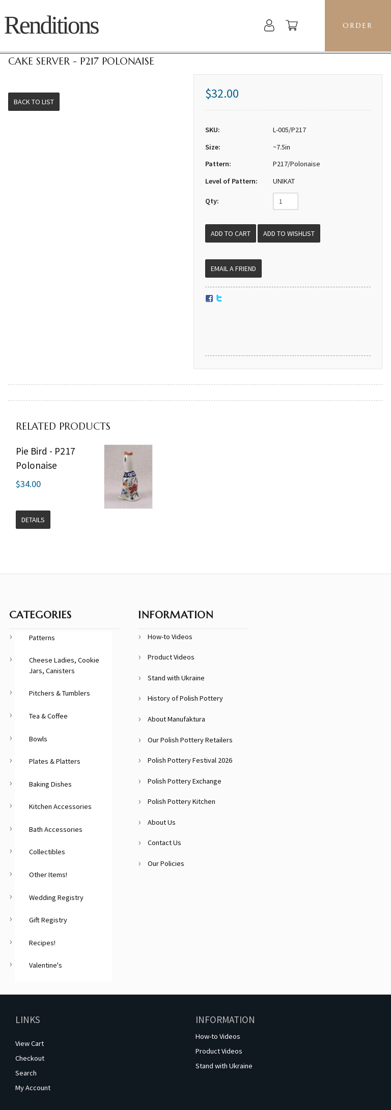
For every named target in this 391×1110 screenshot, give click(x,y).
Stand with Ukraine (176, 677)
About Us (162, 822)
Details (33, 519)
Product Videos (171, 657)
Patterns (42, 637)
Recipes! (42, 942)
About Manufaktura (176, 719)
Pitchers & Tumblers (59, 693)
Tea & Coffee (48, 716)
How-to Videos (170, 636)
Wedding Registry (56, 897)
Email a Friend (233, 268)
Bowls (38, 738)
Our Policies (166, 863)
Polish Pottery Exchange (184, 781)
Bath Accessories (55, 829)
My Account (32, 1087)
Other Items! (48, 874)
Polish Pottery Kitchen (181, 801)
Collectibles (47, 851)
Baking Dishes (50, 784)
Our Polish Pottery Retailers (190, 739)
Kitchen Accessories (60, 806)
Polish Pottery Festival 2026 (190, 760)
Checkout (29, 1058)
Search (26, 1072)
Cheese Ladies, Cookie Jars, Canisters (64, 665)
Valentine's (45, 965)
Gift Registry (48, 919)
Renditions (51, 25)
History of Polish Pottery (185, 698)
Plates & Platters (54, 761)
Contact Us (164, 842)
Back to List (34, 101)
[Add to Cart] (230, 233)
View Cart (29, 1043)
